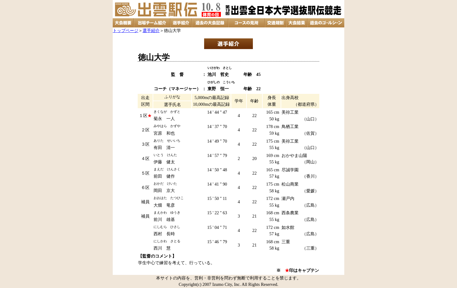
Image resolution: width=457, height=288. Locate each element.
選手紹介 (151, 30)
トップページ (125, 30)
